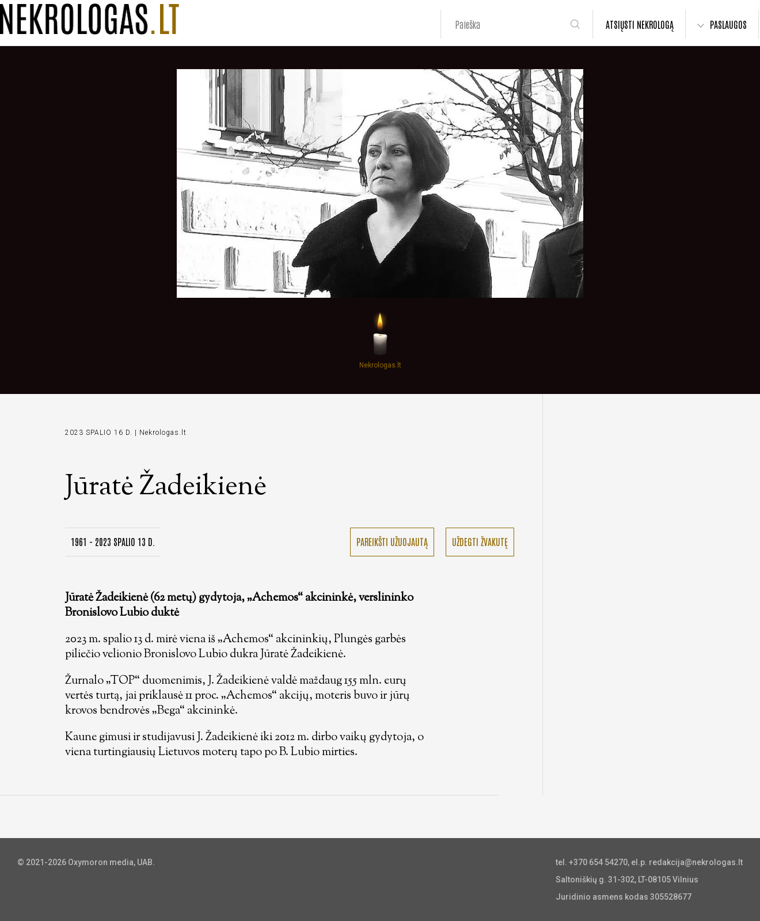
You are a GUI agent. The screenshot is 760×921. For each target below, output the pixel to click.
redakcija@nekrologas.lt (696, 862)
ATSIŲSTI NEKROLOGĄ (640, 24)
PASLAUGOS (728, 24)
